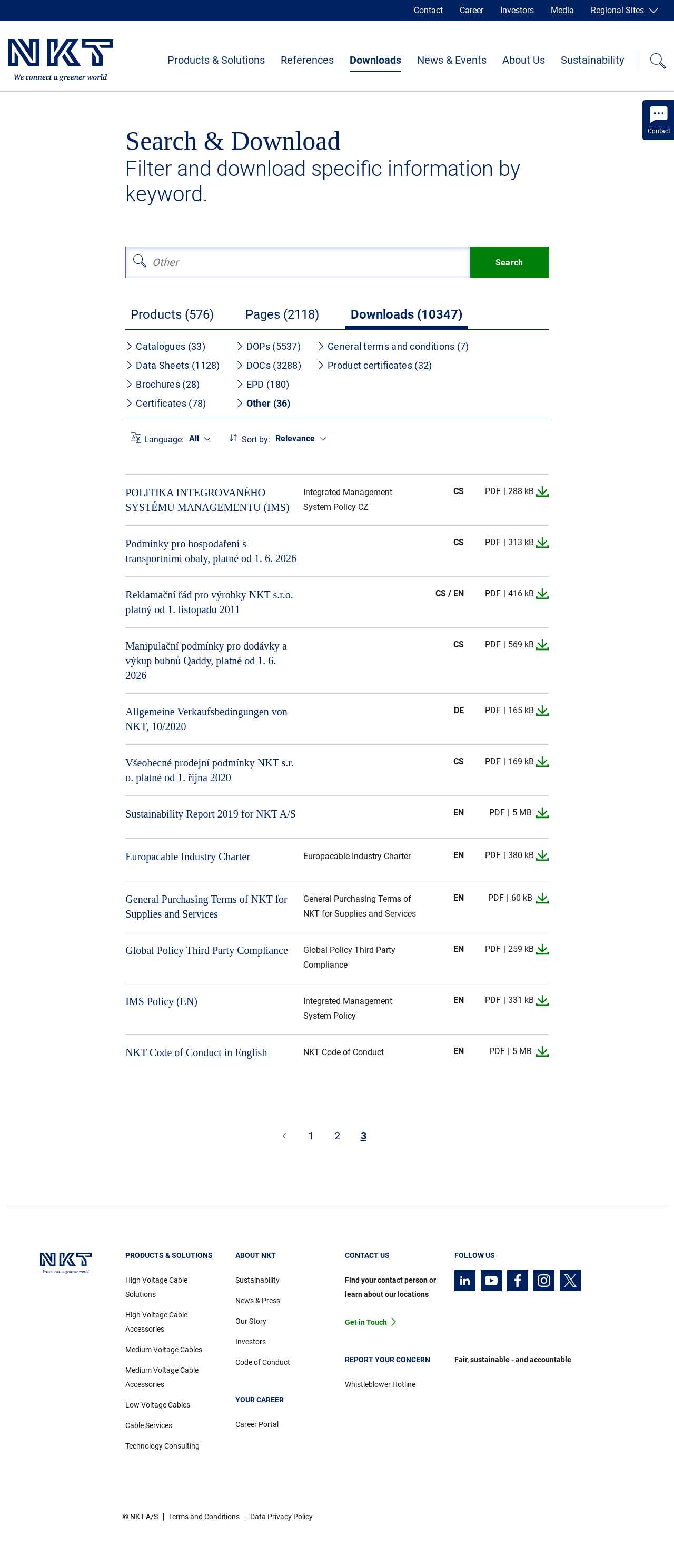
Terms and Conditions (204, 1516)
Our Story (250, 1321)
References (307, 60)
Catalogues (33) (165, 346)
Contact (428, 10)
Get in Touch (366, 1322)
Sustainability (592, 60)
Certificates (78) (165, 403)
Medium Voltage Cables (163, 1349)
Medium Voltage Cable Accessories (162, 1377)
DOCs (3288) (268, 365)
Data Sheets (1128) (172, 365)
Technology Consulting (162, 1446)
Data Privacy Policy (281, 1516)
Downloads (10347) (406, 314)
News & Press (257, 1300)
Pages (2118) (282, 314)
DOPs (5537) (268, 346)
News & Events (452, 60)
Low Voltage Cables (157, 1405)
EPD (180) (263, 384)
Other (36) (263, 403)
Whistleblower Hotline (380, 1384)
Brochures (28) (162, 384)
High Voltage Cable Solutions (156, 1287)
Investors (517, 10)
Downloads (375, 60)
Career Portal (257, 1424)
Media (562, 10)
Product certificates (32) (374, 365)
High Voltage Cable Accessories (156, 1322)
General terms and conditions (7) (393, 346)
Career (471, 10)
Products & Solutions (216, 60)
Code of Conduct (262, 1362)
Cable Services (148, 1425)
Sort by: (256, 440)
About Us (523, 60)
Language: (164, 440)
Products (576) (172, 314)
